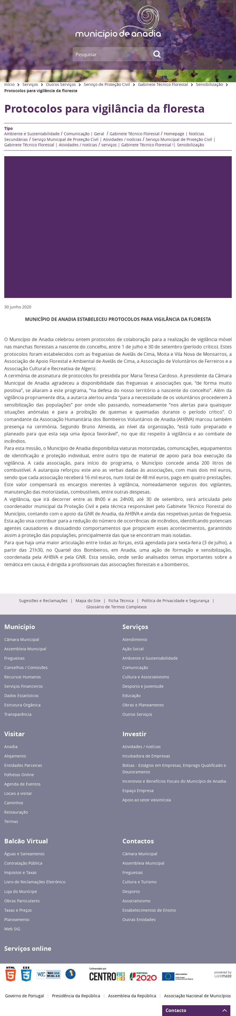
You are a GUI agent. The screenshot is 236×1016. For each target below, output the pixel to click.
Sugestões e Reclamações (43, 600)
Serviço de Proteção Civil (107, 84)
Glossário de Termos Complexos (116, 606)
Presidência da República (76, 995)
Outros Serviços (61, 84)
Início (9, 84)
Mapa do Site (88, 600)
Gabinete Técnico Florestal (163, 84)
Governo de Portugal (24, 995)
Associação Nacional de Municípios (197, 995)
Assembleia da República (132, 995)
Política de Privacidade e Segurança (175, 600)
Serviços (30, 84)
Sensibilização (209, 84)
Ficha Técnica (121, 600)
